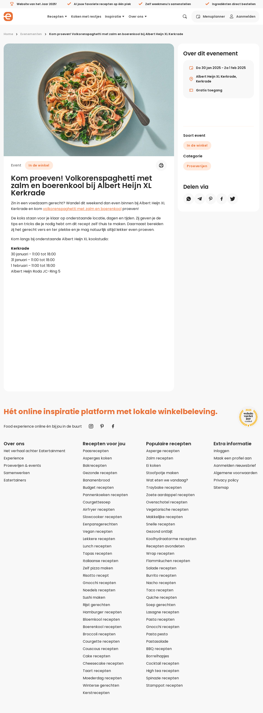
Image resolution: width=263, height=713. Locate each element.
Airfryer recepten (99, 509)
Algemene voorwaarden (235, 472)
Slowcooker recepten (102, 516)
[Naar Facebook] (112, 426)
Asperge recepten (163, 450)
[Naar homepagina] (8, 16)
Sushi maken (94, 597)
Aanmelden (242, 16)
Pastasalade (157, 641)
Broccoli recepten (99, 634)
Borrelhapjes (157, 656)
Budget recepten (98, 487)
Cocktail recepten (162, 663)
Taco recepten (159, 590)
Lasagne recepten (162, 612)
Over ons (138, 16)
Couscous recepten (100, 648)
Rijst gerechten (96, 604)
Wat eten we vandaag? (167, 480)
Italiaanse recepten (100, 560)
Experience (14, 458)
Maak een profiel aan (233, 458)
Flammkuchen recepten (168, 560)
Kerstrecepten (96, 692)
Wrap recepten (160, 553)
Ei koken (153, 465)
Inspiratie (115, 16)
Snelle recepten (160, 524)
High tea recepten (162, 670)
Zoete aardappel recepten (170, 494)
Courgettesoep (96, 502)
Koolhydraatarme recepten (171, 538)
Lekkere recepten (99, 538)
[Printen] (161, 165)
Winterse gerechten (101, 685)
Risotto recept (96, 575)
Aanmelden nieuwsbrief (235, 465)
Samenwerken (17, 472)
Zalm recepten (159, 458)
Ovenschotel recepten (166, 502)
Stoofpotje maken (162, 472)
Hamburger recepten (102, 612)
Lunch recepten (97, 546)
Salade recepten (161, 568)
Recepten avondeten (165, 546)
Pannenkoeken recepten (105, 494)
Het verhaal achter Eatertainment (34, 450)
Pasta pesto (157, 634)
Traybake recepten (164, 487)
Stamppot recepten (164, 685)
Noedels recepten (99, 590)
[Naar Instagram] (91, 426)
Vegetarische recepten (167, 509)
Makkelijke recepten (164, 516)
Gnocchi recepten (99, 582)
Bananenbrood (96, 480)
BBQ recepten (159, 648)
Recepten (57, 16)
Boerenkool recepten (102, 626)
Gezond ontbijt (159, 531)
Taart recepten (97, 670)
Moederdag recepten (102, 678)
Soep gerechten (160, 604)
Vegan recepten (98, 531)
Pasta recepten (160, 619)
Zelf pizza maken (98, 568)
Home (8, 34)
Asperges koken (97, 458)
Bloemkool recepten (101, 619)
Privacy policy (226, 480)
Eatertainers (15, 480)
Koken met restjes (86, 16)
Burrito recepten (161, 575)
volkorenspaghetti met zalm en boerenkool (82, 208)
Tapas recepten (97, 553)
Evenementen (31, 34)
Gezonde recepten (100, 472)
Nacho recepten (161, 582)
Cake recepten (96, 656)
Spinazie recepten (162, 678)
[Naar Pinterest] (102, 426)
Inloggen (221, 450)
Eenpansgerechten (100, 524)
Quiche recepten (161, 597)
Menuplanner (210, 16)
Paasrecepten (96, 450)
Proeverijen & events (22, 465)
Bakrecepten (95, 465)
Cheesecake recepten (103, 663)
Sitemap (221, 487)
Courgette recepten (101, 641)
